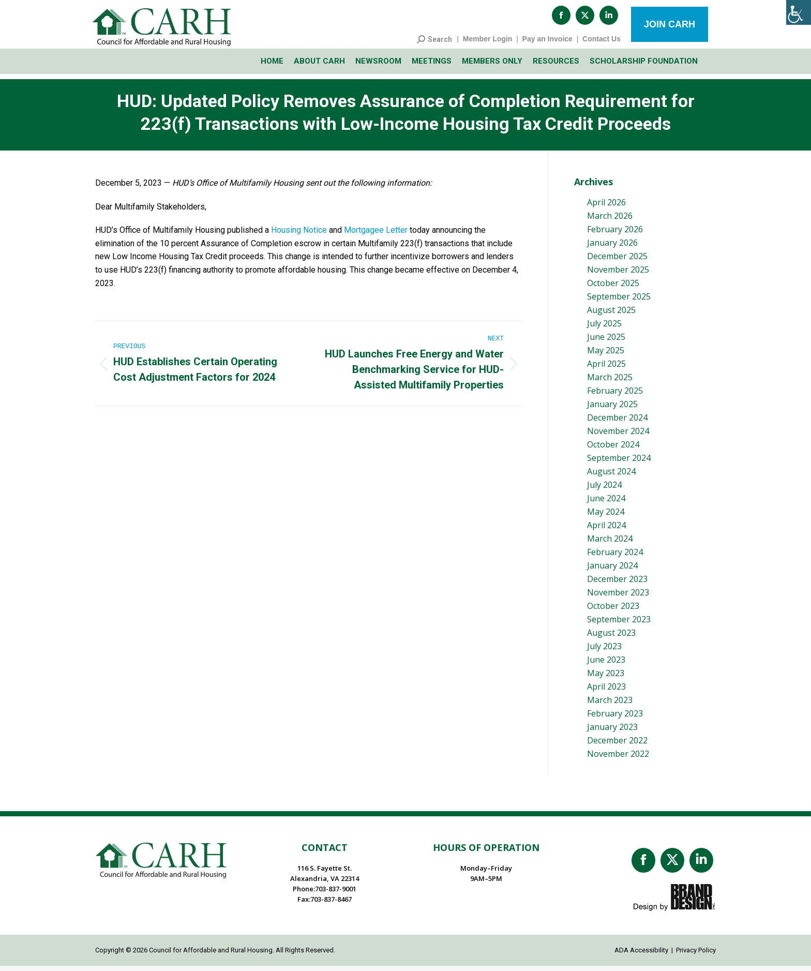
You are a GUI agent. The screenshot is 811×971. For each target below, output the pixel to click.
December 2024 (617, 422)
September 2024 (619, 463)
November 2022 (618, 759)
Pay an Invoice (547, 44)
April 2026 (606, 207)
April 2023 (606, 691)
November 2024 (618, 436)
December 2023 (617, 584)
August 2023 (611, 638)
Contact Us (601, 44)
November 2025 (618, 275)
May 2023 (605, 678)
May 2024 (605, 517)
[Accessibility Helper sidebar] (798, 12)
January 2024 (612, 570)
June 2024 (606, 503)
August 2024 (611, 476)
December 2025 (617, 261)
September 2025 (619, 301)
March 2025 (610, 382)
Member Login (488, 44)
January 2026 (612, 248)
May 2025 (605, 355)
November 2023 (618, 597)
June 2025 (606, 342)
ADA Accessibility (641, 955)
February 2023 (615, 718)
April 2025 (606, 369)
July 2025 (604, 328)
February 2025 (615, 396)
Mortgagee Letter (376, 235)
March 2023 (610, 705)
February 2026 (615, 234)
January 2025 (612, 409)
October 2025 (613, 288)
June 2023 (606, 665)
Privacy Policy (696, 955)
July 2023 (604, 651)
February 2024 (615, 557)
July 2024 (604, 490)
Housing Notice (299, 235)
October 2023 (613, 611)
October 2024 (613, 449)
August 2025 (611, 315)
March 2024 (610, 544)
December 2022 (617, 745)
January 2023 (612, 732)
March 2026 (610, 221)
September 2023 (619, 624)
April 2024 (606, 530)
